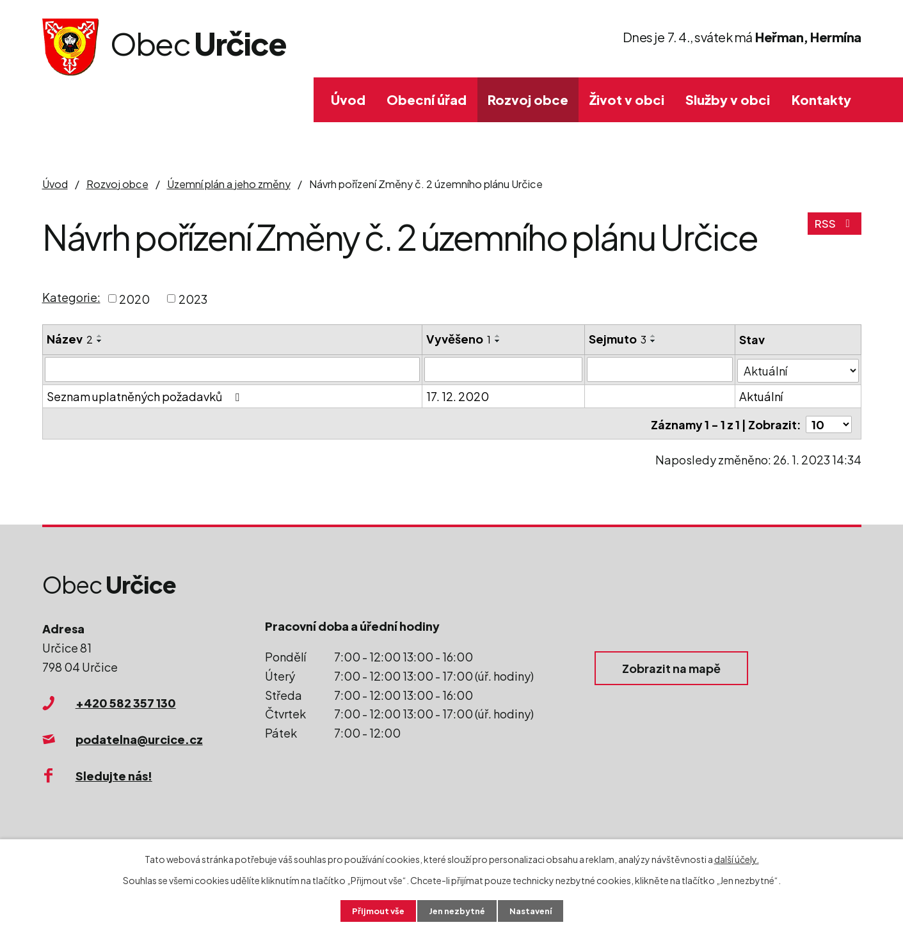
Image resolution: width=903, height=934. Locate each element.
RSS (833, 228)
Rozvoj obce (528, 99)
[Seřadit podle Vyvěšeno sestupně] (498, 341)
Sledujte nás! (114, 775)
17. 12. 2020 (457, 395)
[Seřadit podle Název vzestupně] (100, 335)
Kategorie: (71, 297)
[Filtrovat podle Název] (232, 369)
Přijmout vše (373, 910)
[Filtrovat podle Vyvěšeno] (503, 369)
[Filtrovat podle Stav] (798, 368)
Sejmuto (618, 338)
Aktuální (761, 395)
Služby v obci (727, 99)
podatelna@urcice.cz (139, 739)
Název (70, 338)
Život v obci (626, 99)
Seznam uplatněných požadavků (145, 395)
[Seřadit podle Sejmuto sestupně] (654, 341)
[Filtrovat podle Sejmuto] (660, 369)
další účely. (736, 858)
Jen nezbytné (456, 910)
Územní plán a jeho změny (229, 184)
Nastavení (534, 910)
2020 (134, 298)
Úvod (348, 99)
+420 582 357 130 (126, 702)
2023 (193, 298)
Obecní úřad (427, 99)
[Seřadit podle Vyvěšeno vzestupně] (498, 335)
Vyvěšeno (458, 338)
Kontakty (821, 99)
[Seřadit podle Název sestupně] (100, 341)
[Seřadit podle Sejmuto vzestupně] (654, 335)
